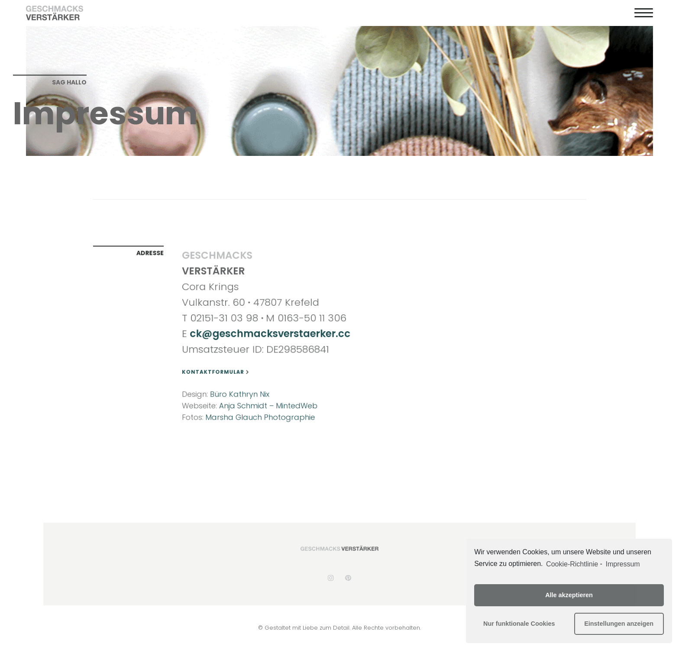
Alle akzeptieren (569, 595)
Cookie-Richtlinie (572, 564)
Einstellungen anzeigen (618, 623)
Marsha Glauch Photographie (261, 412)
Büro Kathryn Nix (241, 391)
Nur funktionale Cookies (519, 623)
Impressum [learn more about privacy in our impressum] (623, 564)
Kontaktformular (218, 370)
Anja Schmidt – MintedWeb (268, 402)
